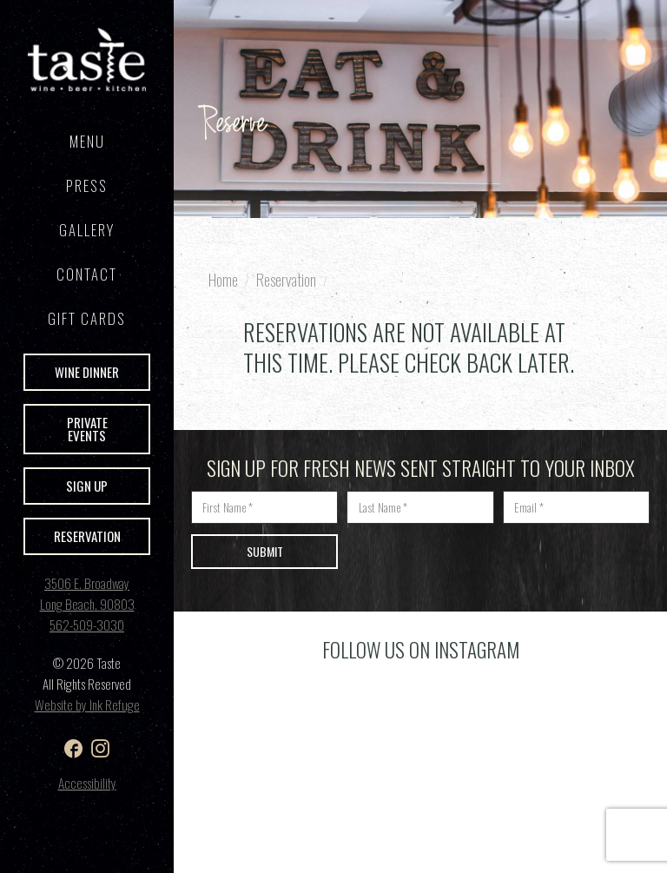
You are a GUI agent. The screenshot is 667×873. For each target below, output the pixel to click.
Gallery (87, 230)
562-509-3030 (87, 624)
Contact (86, 274)
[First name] (264, 507)
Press (87, 185)
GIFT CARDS (87, 318)
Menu (87, 141)
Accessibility (87, 782)
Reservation (87, 536)
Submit (265, 551)
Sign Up (87, 485)
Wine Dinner (87, 371)
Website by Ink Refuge (87, 704)
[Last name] (420, 507)
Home (223, 279)
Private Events (87, 429)
